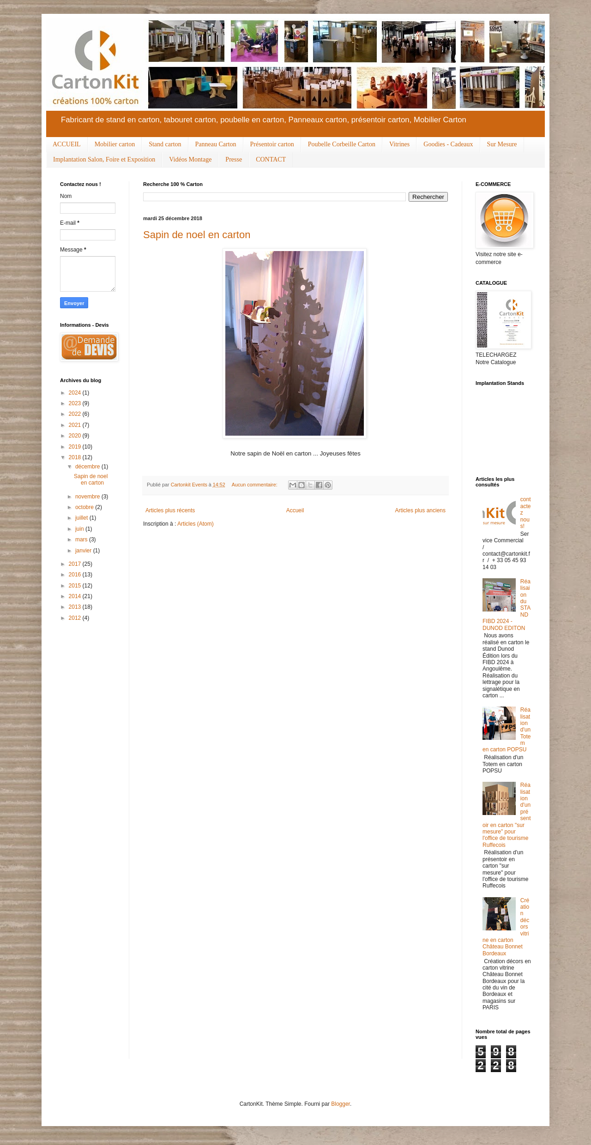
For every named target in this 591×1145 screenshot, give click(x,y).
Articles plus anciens (420, 510)
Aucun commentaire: (255, 484)
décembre (88, 466)
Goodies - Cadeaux (448, 144)
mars (82, 539)
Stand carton (165, 144)
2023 (76, 403)
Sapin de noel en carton (196, 234)
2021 (76, 425)
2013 (76, 607)
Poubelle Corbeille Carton (341, 144)
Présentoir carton (272, 144)
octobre (85, 507)
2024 (76, 393)
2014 (76, 596)
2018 (76, 457)
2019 (76, 447)
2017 (76, 564)
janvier (84, 550)
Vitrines (399, 144)
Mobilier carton (115, 144)
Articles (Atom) (195, 524)
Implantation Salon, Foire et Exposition (104, 159)
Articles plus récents (170, 510)
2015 (76, 585)
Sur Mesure (502, 144)
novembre (88, 496)
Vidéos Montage (190, 159)
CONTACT (271, 159)
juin (80, 529)
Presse (233, 159)
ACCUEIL (67, 144)
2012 (76, 618)
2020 (76, 435)
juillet (82, 518)
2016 (76, 574)
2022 (76, 414)
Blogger (340, 1104)
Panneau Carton (215, 144)
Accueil (295, 510)
